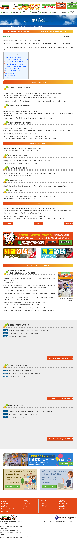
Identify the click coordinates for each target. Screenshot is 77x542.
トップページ (5, 500)
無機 (23, 508)
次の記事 (8, 223)
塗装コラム (43, 12)
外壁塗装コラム (63, 508)
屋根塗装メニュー (44, 500)
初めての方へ (5, 12)
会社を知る (14, 12)
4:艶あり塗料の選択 (10, 75)
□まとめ (7, 77)
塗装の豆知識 (6, 36)
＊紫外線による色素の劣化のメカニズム (16, 59)
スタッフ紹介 (5, 510)
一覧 (38, 223)
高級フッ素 (25, 506)
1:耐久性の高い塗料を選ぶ (12, 68)
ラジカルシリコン (26, 503)
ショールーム (5, 503)
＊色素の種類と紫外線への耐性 (14, 64)
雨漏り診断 (62, 500)
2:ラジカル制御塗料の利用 (12, 71)
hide (19, 54)
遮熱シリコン (44, 505)
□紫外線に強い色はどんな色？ (14, 57)
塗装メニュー (33, 12)
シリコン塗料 (25, 501)
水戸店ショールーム (6, 505)
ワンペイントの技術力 (24, 12)
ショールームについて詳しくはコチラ (59, 358)
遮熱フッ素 (44, 506)
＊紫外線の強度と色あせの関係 (14, 62)
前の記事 (68, 223)
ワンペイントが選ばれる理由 (8, 508)
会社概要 (4, 501)
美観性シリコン (45, 503)
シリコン (43, 501)
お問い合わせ (5, 511)
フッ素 (24, 505)
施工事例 (53, 12)
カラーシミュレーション (65, 503)
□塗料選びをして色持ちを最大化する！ (16, 66)
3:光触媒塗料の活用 (10, 73)
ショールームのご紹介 (72, 12)
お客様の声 (62, 12)
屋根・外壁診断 (63, 501)
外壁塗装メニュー (25, 500)
